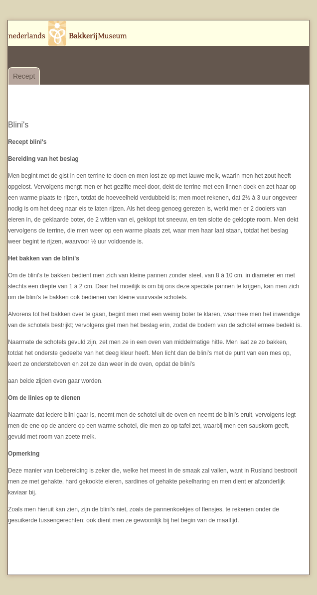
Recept (24, 76)
